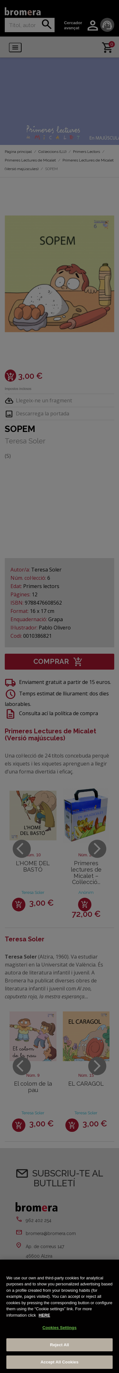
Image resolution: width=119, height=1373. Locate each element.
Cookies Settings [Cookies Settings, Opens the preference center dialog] (60, 1327)
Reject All (59, 1344)
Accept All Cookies (60, 1362)
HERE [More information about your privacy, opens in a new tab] (44, 1315)
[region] (59, 1316)
